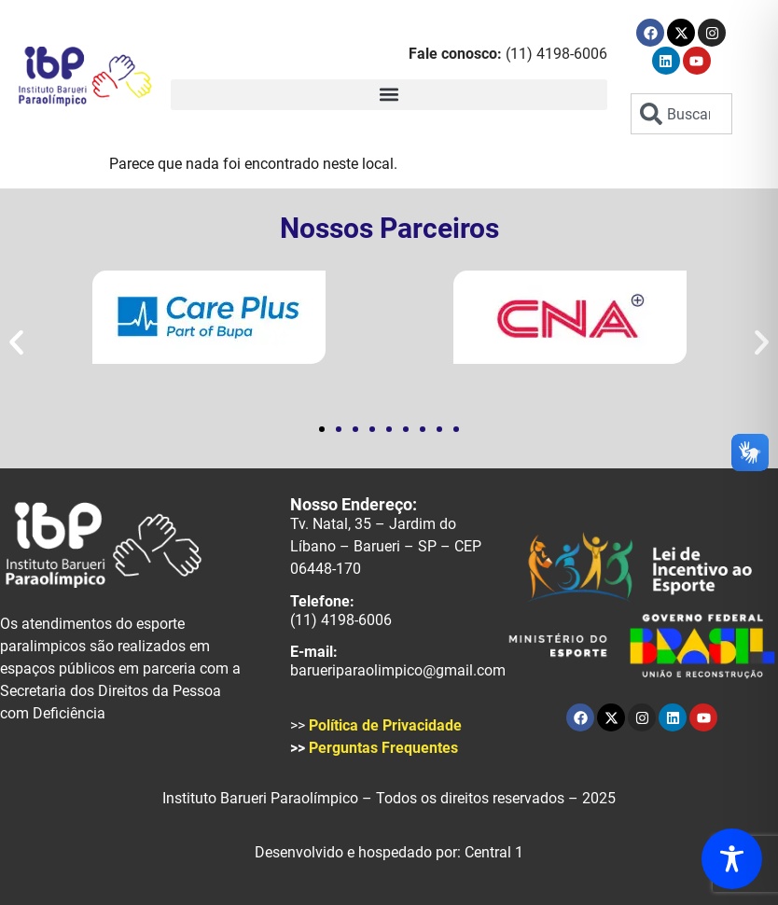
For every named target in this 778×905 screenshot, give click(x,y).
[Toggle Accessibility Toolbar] (732, 859)
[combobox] (681, 113)
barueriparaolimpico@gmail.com (398, 670)
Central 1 (494, 852)
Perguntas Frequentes (383, 748)
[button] (389, 94)
